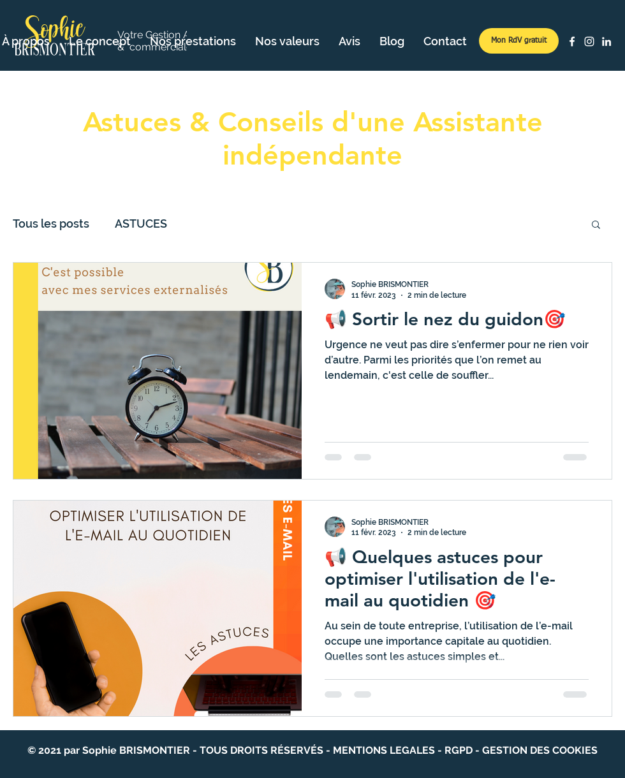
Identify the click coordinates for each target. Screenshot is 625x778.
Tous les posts (51, 223)
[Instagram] (589, 41)
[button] (596, 225)
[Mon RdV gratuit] (519, 41)
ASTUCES (141, 223)
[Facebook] (572, 41)
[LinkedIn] (606, 41)
